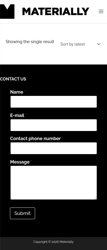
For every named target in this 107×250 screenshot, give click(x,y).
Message (21, 162)
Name (18, 92)
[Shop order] (79, 44)
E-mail (18, 115)
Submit (23, 213)
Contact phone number (36, 138)
